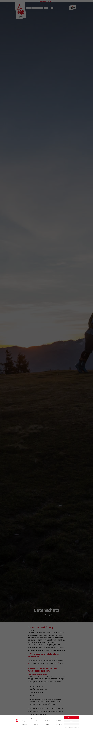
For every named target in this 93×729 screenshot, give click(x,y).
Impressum (77, 727)
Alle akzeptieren (71, 717)
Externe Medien (58, 724)
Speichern (72, 721)
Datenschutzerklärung (72, 727)
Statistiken (35, 724)
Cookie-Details (67, 727)
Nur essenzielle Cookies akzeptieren (72, 724)
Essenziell (24, 724)
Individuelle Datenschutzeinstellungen (72, 726)
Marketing (46, 724)
